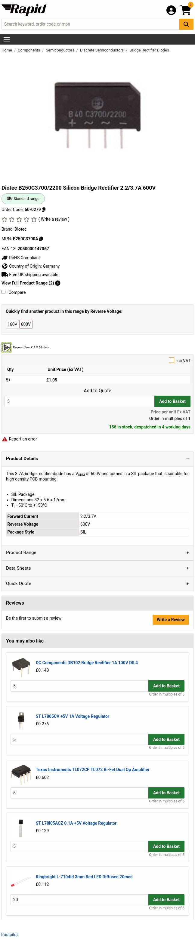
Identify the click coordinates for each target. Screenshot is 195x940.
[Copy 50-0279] (43, 209)
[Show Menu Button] (7, 39)
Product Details (22, 458)
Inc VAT (97, 360)
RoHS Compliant (21, 257)
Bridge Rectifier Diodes (149, 50)
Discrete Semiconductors (102, 50)
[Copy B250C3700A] (41, 239)
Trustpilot (9, 934)
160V (12, 324)
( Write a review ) (54, 219)
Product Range (21, 552)
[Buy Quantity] (79, 401)
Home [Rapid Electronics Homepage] (7, 50)
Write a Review (171, 619)
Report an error (19, 439)
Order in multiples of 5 (166, 694)
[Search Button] (186, 24)
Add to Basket (172, 401)
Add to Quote (97, 390)
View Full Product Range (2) (31, 283)
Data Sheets (18, 568)
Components (29, 50)
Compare (14, 292)
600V (26, 324)
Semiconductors (60, 50)
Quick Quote (18, 583)
